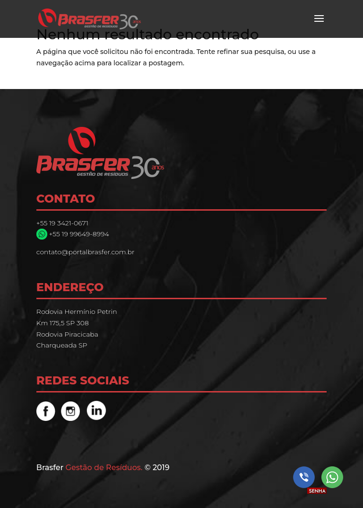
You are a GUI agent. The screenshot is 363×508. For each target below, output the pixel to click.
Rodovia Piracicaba (67, 334)
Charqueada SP (61, 345)
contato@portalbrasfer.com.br (85, 252)
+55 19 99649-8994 (78, 234)
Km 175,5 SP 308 (62, 323)
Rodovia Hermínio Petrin (76, 311)
